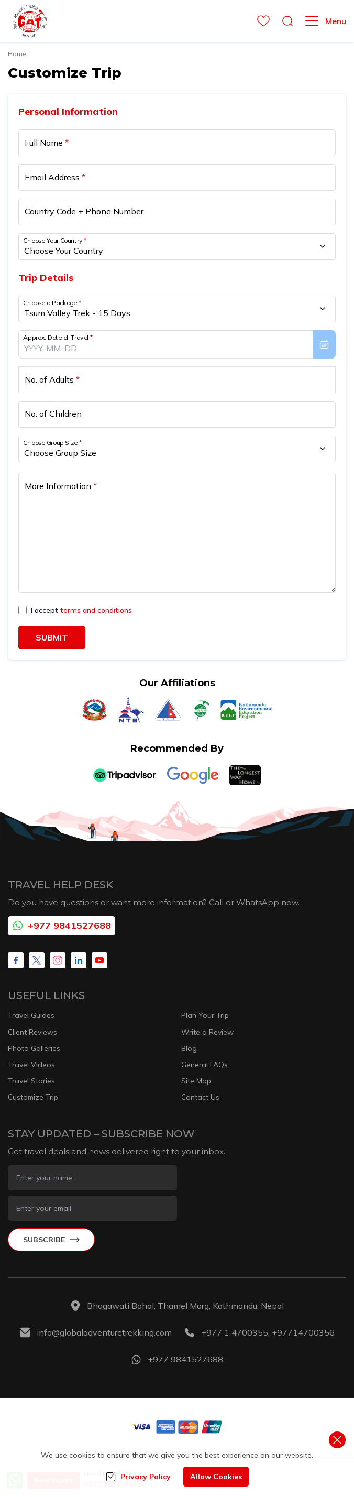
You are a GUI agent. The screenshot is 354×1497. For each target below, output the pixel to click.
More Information (61, 486)
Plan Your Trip (205, 1015)
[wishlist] (260, 21)
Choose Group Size (52, 443)
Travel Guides (31, 1015)
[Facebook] (16, 960)
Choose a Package (52, 302)
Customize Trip (33, 1097)
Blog (189, 1048)
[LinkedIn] (78, 960)
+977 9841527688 (61, 925)
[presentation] (177, 344)
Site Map (196, 1081)
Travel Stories (31, 1081)
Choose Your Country (55, 240)
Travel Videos (31, 1064)
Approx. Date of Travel (58, 337)
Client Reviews (32, 1032)
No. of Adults (52, 379)
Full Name (47, 142)
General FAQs (204, 1064)
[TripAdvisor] (124, 775)
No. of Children (53, 413)
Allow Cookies (216, 1476)
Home (17, 54)
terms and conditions (96, 610)
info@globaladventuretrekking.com (104, 1332)
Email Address (55, 177)
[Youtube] (99, 960)
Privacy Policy (138, 1476)
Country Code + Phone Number (84, 211)
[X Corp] (37, 960)
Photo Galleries (34, 1048)
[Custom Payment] (177, 1427)
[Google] (193, 775)
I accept (81, 610)
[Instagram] (57, 960)
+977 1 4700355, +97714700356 (268, 1332)
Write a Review (207, 1032)
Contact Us (200, 1097)
